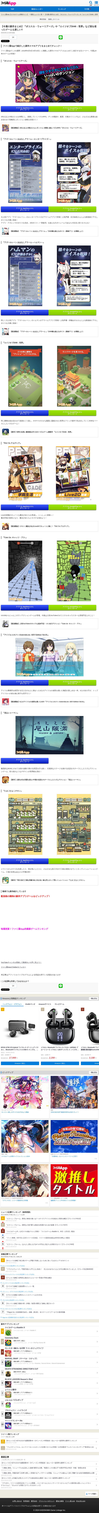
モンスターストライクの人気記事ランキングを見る (17, 1308)
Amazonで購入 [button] (20, 1063)
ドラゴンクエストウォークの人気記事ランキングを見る (18, 1274)
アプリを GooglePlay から (72, 109)
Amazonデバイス (45, 1004)
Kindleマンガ (30, 1004)
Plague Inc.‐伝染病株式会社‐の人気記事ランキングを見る (18, 1317)
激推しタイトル (53, 19)
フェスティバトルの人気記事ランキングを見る (15, 1283)
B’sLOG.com (80, 1501)
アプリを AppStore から (25, 109)
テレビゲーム (59, 1004)
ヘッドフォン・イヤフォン (12, 1004)
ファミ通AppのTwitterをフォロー (13, 967)
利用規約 (26, 1501)
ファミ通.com (70, 1501)
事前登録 (43, 19)
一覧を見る (93, 998)
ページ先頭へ (92, 1494)
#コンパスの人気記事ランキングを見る (13, 1265)
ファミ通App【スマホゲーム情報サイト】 (15, 14)
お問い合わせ (17, 1501)
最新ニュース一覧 (36, 14)
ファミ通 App (8, 3)
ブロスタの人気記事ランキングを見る (13, 1300)
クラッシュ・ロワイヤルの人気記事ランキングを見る (17, 1291)
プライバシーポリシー (46, 1501)
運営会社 (34, 1501)
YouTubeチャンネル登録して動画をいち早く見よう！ (21, 962)
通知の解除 (60, 1501)
